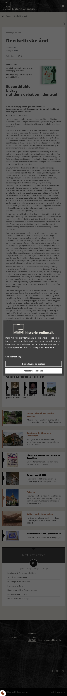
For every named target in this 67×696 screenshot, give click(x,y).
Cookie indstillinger (14, 356)
